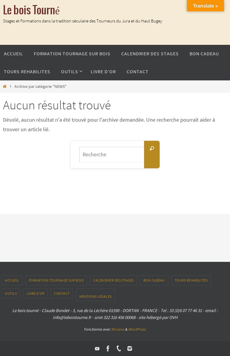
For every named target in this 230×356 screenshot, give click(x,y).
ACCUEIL (12, 280)
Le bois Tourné (31, 10)
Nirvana (117, 329)
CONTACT (62, 293)
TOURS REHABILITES (191, 280)
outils (11, 293)
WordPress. (137, 329)
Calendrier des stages (113, 280)
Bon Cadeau (154, 280)
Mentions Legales (95, 296)
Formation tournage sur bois (56, 280)
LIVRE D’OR (35, 293)
